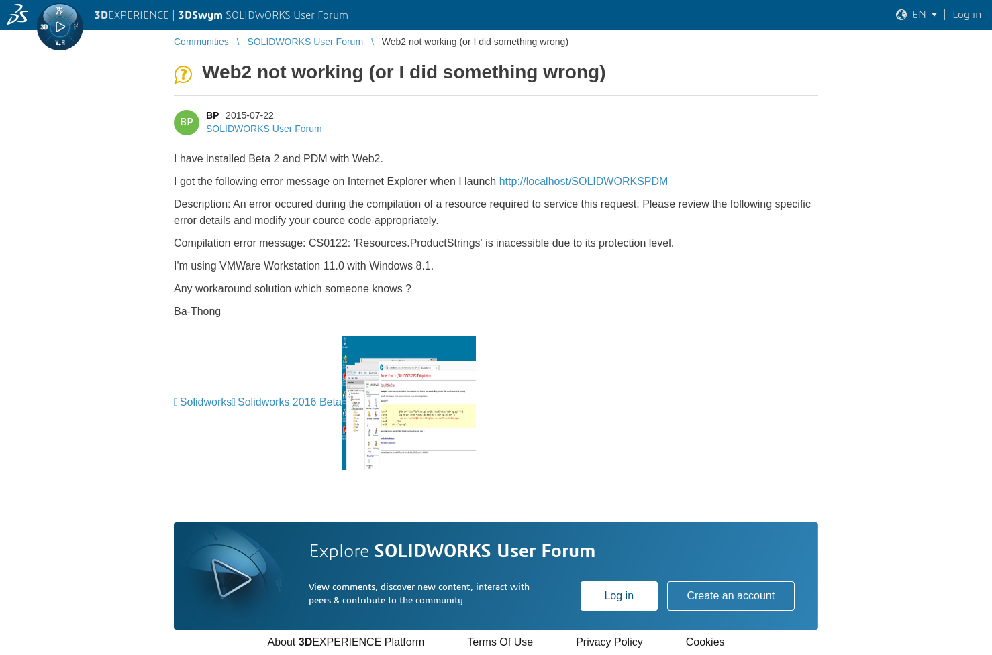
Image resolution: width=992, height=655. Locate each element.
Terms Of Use (500, 642)
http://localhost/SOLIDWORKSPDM (583, 181)
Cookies (705, 642)
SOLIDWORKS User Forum (264, 128)
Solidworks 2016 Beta (290, 402)
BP (212, 115)
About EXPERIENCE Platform (345, 642)
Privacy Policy (609, 642)
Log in (619, 595)
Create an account (731, 595)
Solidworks (206, 402)
